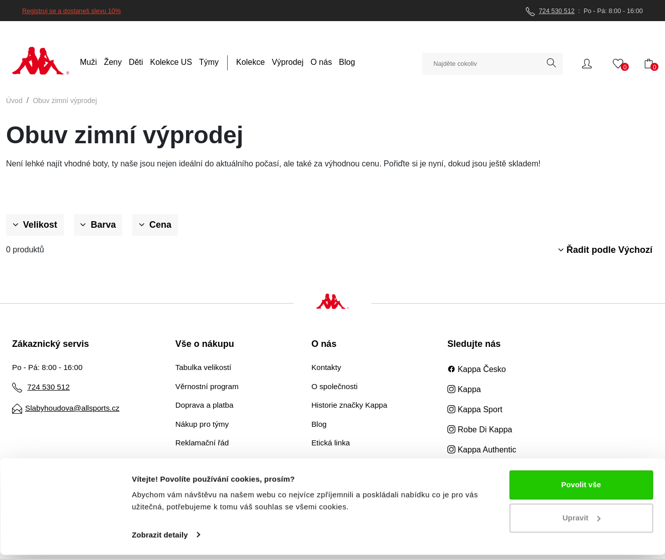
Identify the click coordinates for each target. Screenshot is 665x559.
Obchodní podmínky (209, 461)
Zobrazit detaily (160, 539)
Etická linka (330, 442)
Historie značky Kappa (349, 405)
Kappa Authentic (481, 449)
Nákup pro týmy (202, 424)
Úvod (14, 101)
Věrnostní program (207, 386)
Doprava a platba (204, 405)
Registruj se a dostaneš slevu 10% (71, 11)
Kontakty (326, 367)
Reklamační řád (202, 442)
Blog (318, 424)
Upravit (581, 522)
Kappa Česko (476, 369)
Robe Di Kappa (479, 429)
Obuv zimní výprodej (65, 101)
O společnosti (334, 386)
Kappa (464, 389)
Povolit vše (581, 489)
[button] (587, 63)
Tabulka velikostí (203, 367)
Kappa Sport (474, 409)
